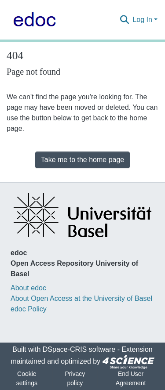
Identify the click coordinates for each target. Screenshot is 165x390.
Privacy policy (75, 378)
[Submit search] (124, 19)
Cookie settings (26, 378)
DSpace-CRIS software (79, 349)
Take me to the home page (82, 159)
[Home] (32, 20)
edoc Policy (29, 309)
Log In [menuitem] (142, 19)
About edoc (28, 288)
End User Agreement (131, 378)
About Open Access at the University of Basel (81, 298)
